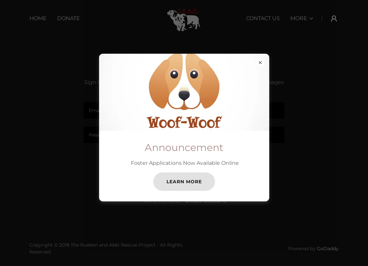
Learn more (184, 182)
